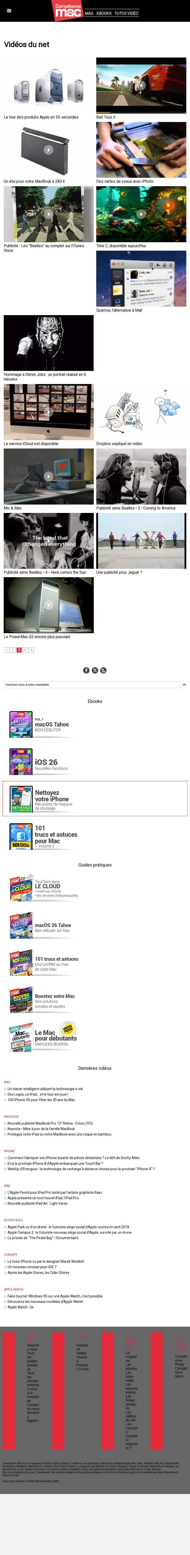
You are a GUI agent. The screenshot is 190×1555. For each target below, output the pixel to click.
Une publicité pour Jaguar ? (114, 495)
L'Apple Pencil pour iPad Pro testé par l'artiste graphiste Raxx (48, 1106)
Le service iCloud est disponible (25, 369)
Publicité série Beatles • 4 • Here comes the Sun (36, 495)
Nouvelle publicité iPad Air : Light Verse (34, 1116)
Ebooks (95, 622)
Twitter (80, 1254)
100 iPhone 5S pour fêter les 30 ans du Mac (36, 1019)
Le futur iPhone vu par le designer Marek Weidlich (41, 1171)
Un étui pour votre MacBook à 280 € (28, 179)
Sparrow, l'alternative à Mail (22, 306)
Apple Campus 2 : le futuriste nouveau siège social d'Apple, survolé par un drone (61, 1143)
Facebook (82, 1250)
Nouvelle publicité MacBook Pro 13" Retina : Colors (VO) (44, 1042)
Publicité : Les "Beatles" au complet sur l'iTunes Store (40, 242)
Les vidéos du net (131, 1303)
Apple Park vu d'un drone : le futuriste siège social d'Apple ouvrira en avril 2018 (59, 1139)
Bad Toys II (103, 116)
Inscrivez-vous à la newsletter (33, 1280)
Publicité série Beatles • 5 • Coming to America (128, 432)
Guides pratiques (95, 786)
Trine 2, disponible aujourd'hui (116, 242)
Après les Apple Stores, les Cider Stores (34, 1180)
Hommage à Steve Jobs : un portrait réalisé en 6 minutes (135, 306)
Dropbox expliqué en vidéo (114, 369)
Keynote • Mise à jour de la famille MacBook (37, 1046)
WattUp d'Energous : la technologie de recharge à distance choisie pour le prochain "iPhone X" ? (72, 1083)
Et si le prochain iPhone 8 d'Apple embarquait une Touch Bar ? (49, 1079)
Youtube (81, 1258)
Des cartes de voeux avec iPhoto (118, 179)
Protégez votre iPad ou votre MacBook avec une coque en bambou (52, 1051)
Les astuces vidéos (130, 1284)
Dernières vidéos (95, 989)
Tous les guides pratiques (32, 1262)
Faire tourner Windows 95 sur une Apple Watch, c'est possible (48, 1203)
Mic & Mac (11, 432)
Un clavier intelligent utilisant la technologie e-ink (40, 1009)
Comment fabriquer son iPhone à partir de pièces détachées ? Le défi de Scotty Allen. (64, 1074)
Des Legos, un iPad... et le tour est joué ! (34, 1014)
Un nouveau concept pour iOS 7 (29, 1176)
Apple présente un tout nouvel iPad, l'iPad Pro (38, 1111)
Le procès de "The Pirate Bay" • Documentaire (38, 1148)
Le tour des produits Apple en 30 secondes (33, 116)
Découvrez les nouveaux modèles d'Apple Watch (40, 1208)
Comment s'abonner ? (131, 1321)
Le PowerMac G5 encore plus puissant (30, 558)
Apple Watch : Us (19, 1213)
